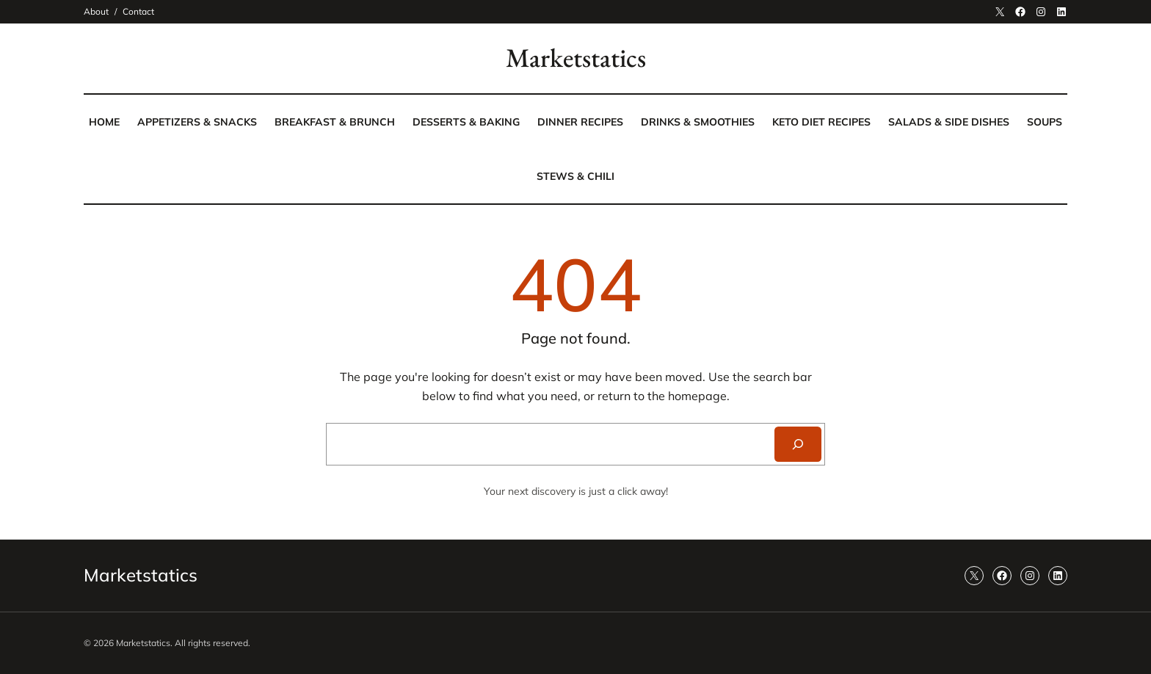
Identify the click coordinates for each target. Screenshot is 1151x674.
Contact (138, 11)
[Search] (797, 444)
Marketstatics (576, 57)
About (96, 11)
